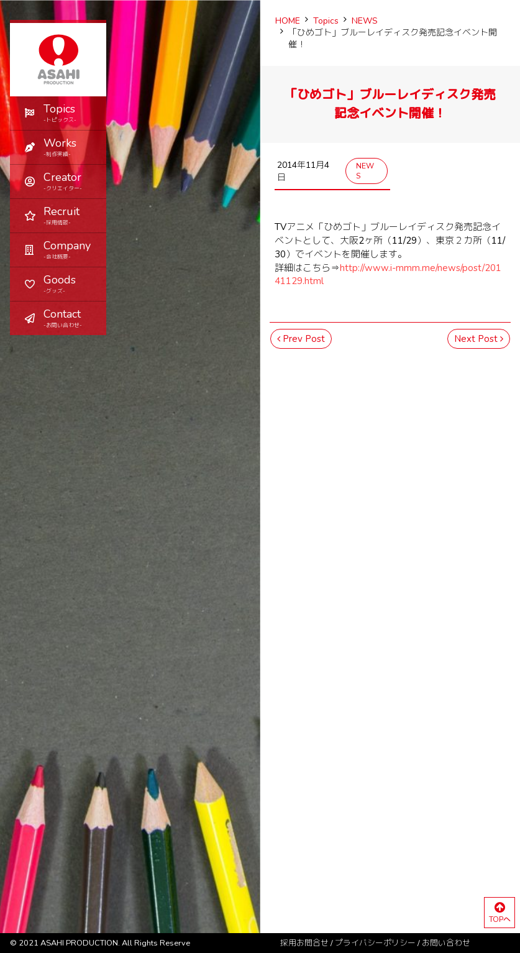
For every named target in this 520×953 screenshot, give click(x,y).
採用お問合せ (304, 943)
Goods (69, 283)
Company (69, 249)
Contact (69, 317)
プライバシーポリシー (375, 943)
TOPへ (499, 912)
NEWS (365, 171)
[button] (58, 147)
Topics (69, 112)
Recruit (69, 215)
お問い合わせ (446, 943)
